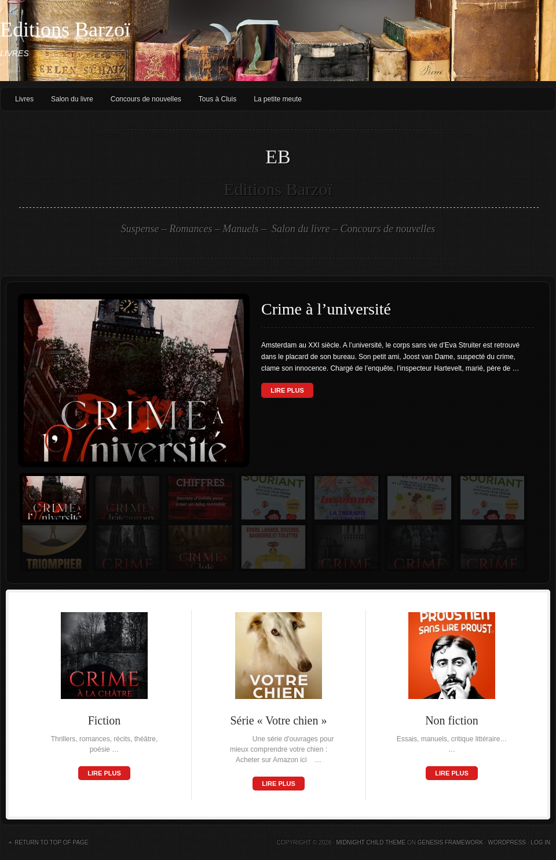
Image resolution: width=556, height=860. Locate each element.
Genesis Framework (449, 842)
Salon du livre (72, 99)
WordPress (507, 842)
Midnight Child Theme (370, 842)
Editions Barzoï (65, 29)
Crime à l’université (326, 309)
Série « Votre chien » (278, 720)
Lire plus (286, 390)
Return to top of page (51, 842)
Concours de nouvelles (146, 99)
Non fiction (451, 720)
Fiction (104, 720)
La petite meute (278, 99)
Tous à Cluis (217, 99)
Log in (540, 842)
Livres (24, 99)
